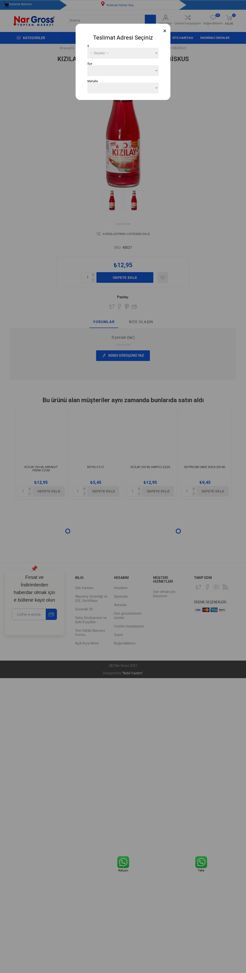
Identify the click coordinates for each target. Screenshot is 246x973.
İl (88, 46)
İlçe (89, 63)
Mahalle (92, 81)
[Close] (164, 31)
